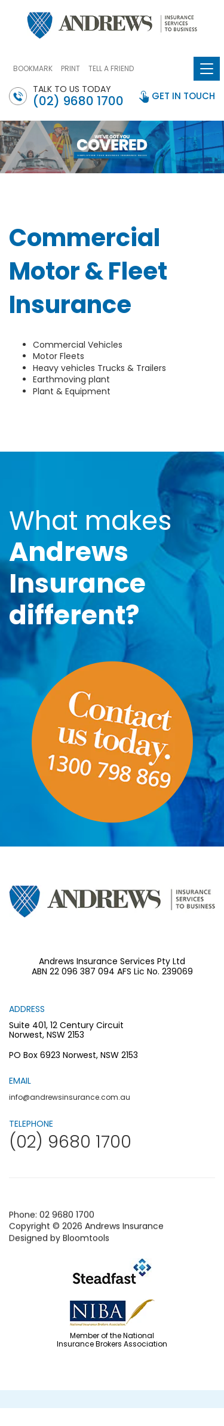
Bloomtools (86, 1244)
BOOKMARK (33, 69)
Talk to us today (78, 95)
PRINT (70, 69)
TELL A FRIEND (111, 69)
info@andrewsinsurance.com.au (69, 1097)
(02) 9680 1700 (78, 101)
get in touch (183, 96)
